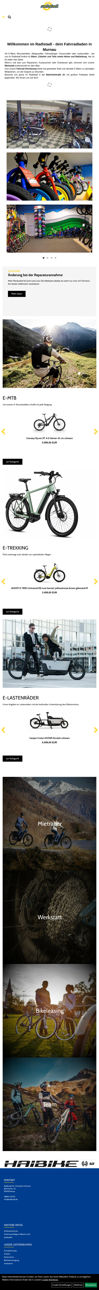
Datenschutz (9, 1257)
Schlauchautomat (11, 1231)
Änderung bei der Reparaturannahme (35, 275)
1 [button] (43, 258)
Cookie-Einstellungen (61, 1285)
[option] (49, 176)
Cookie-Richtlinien (50, 1279)
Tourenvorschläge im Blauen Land (17, 1234)
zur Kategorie (12, 461)
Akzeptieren (91, 1285)
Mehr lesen (16, 293)
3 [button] (51, 258)
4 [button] (55, 258)
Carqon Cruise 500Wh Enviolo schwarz (49, 738)
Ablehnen (78, 1285)
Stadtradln (8, 1237)
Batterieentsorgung (11, 1260)
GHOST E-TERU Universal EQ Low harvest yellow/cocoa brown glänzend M (49, 588)
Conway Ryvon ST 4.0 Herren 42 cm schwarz (49, 438)
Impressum (8, 1263)
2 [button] (47, 258)
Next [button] (95, 431)
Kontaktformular (10, 1251)
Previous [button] (3, 431)
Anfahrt (7, 1254)
